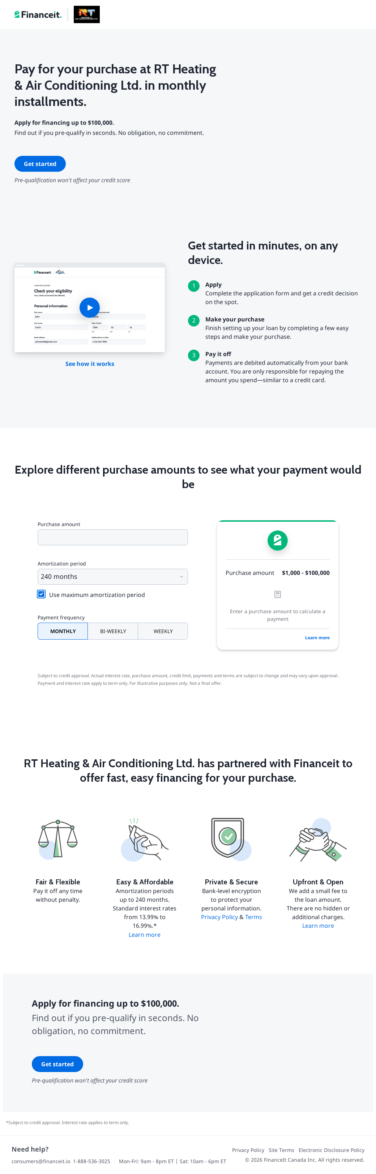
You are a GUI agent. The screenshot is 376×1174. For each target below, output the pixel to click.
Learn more (317, 638)
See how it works (89, 364)
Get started (40, 164)
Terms (253, 917)
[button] (89, 307)
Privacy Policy (219, 917)
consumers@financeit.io (41, 1161)
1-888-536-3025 (91, 1161)
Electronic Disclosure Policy (331, 1150)
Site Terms (281, 1150)
